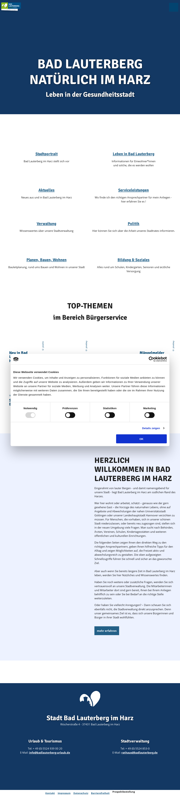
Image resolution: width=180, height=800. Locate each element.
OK (141, 438)
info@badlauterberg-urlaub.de (49, 752)
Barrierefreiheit (100, 793)
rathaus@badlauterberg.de (139, 752)
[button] (106, 630)
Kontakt (50, 793)
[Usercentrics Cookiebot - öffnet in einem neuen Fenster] (151, 359)
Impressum (64, 793)
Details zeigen (151, 428)
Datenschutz (80, 793)
